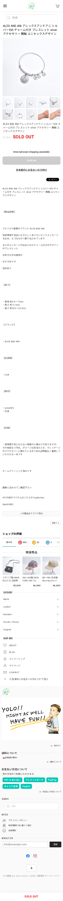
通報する (55, 523)
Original (7, 629)
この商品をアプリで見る (31, 513)
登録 (55, 844)
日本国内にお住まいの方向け (31, 170)
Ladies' (7, 607)
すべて (9, 542)
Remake (7, 614)
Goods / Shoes (11, 622)
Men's (6, 599)
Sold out (31, 160)
